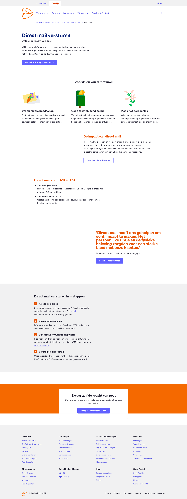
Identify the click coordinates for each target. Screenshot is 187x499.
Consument (41, 3)
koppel (72, 311)
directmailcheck (41, 345)
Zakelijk (55, 3)
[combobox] (157, 13)
